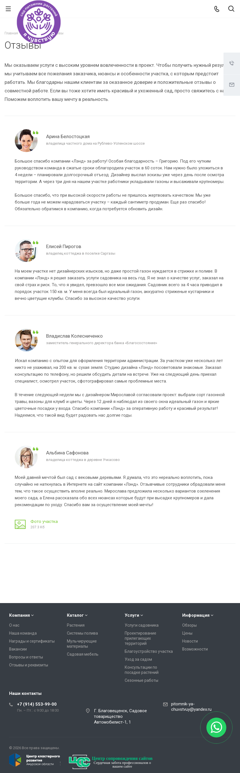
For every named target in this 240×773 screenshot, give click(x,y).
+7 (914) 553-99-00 (37, 704)
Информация (196, 615)
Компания (19, 615)
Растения (76, 625)
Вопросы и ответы (26, 657)
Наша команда (23, 633)
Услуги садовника (142, 625)
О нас (14, 625)
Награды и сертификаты (32, 641)
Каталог (75, 615)
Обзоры (189, 625)
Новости (190, 641)
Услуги (132, 615)
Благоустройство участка (149, 651)
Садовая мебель (83, 654)
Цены (187, 633)
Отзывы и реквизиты (28, 665)
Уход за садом (138, 659)
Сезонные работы (141, 680)
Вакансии (18, 649)
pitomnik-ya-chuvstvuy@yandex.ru (191, 706)
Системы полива (82, 633)
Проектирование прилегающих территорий (140, 638)
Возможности (195, 649)
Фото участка (44, 521)
